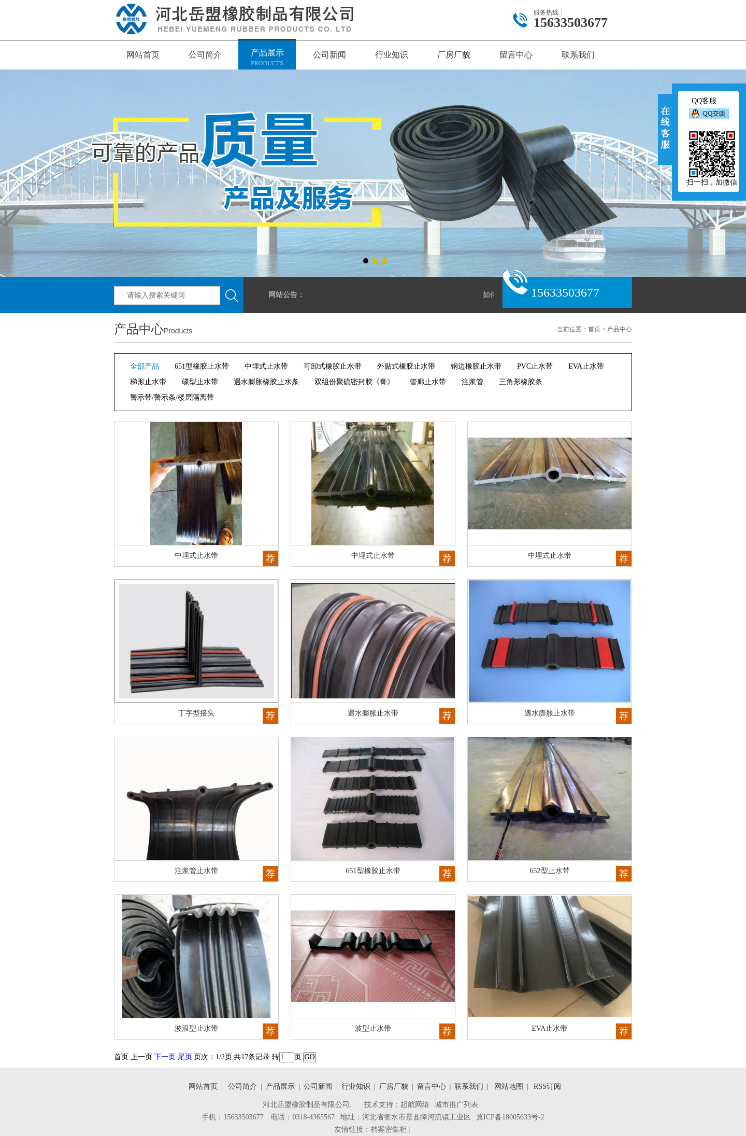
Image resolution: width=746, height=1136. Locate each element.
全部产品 (144, 366)
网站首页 (143, 54)
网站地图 (507, 1086)
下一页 (165, 1057)
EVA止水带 (586, 366)
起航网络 (414, 1105)
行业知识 (391, 54)
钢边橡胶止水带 (476, 366)
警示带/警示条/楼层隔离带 (172, 397)
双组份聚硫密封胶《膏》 (354, 382)
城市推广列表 (456, 1105)
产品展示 (267, 58)
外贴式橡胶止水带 (406, 366)
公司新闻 (329, 54)
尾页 (185, 1057)
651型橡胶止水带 (202, 366)
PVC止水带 (535, 366)
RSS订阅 (545, 1086)
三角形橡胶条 (520, 382)
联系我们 (578, 54)
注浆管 (472, 382)
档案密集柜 (388, 1129)
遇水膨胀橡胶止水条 (266, 382)
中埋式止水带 (266, 366)
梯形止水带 (148, 382)
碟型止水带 (200, 382)
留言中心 (516, 54)
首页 (594, 329)
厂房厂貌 (453, 54)
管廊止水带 (428, 382)
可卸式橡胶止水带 (333, 366)
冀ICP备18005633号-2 (510, 1117)
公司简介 (205, 54)
